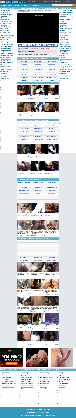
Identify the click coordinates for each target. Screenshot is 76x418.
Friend (37, 54)
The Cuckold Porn (5, 42)
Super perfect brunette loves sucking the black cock (23, 342)
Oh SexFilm (4, 64)
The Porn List (4, 17)
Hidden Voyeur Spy (6, 14)
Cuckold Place (5, 71)
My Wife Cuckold (5, 10)
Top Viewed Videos (35, 5)
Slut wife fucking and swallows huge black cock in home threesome (37, 232)
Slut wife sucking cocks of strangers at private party (36, 173)
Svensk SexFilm (5, 19)
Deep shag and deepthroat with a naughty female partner (51, 232)
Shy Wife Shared (5, 26)
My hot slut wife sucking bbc (37, 290)
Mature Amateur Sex (6, 28)
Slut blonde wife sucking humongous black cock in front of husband (24, 114)
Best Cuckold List (5, 66)
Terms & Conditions (44, 412)
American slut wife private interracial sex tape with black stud (51, 114)
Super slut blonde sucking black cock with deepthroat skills (37, 114)
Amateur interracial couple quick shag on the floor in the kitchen (51, 291)
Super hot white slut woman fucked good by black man (23, 308)
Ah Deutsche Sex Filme (7, 44)
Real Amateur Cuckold (33, 51)
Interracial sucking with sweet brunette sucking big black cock (37, 343)
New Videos (16, 5)
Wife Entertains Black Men (7, 35)
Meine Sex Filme (5, 78)
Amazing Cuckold (5, 12)
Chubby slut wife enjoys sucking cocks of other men (23, 325)
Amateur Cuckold (24, 54)
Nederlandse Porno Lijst (7, 62)
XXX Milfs (3, 76)
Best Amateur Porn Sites (7, 69)
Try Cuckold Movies (6, 23)
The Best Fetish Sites (6, 21)
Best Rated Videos (24, 5)
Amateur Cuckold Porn (7, 34)
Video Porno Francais (6, 37)
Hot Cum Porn (4, 39)
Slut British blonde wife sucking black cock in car (52, 96)
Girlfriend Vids (5, 30)
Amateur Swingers (6, 57)
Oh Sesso (3, 51)
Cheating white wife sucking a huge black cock (23, 173)
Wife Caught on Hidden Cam (8, 53)
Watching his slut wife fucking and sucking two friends (51, 274)
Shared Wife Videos (6, 32)
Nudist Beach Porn (6, 48)
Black (34, 54)
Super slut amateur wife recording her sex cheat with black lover (37, 325)
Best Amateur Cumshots (7, 55)
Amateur (41, 54)
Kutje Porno (4, 25)
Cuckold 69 (4, 16)
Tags (19, 54)
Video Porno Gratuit (6, 59)
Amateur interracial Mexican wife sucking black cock (51, 342)
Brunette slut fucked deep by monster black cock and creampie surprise (23, 232)
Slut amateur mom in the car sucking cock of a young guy (37, 215)
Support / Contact (31, 412)
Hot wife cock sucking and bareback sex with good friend (23, 215)
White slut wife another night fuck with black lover (51, 215)
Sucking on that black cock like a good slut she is (51, 173)
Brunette (30, 54)
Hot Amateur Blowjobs (7, 46)
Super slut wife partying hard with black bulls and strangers (23, 155)
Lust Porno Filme (5, 60)
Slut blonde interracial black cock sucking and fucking (37, 155)
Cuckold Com (4, 73)
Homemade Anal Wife (6, 41)
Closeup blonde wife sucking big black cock (37, 274)
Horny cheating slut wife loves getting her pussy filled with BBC (51, 325)
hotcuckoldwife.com (25, 415)
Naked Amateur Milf (6, 50)
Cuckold (45, 54)
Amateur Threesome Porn (7, 68)
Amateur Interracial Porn (7, 75)
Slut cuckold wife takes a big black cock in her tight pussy (51, 308)
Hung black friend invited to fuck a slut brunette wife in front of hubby (38, 308)
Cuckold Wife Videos (6, 5)
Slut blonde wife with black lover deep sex (23, 274)
